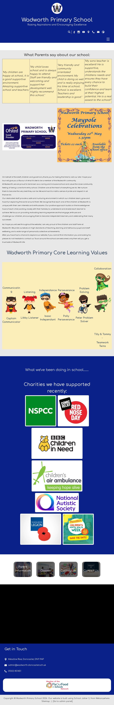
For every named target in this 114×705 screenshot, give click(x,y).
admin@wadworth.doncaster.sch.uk (27, 665)
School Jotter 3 (82, 698)
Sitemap (46, 701)
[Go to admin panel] (63, 701)
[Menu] (57, 39)
